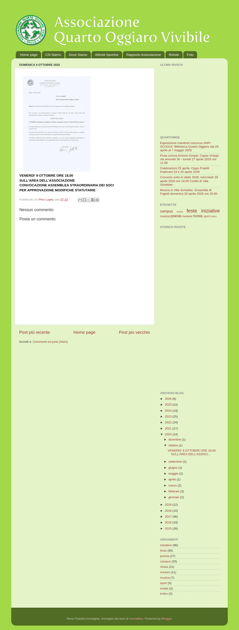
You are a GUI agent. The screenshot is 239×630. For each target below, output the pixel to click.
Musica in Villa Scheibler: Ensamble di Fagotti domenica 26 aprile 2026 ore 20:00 (188, 191)
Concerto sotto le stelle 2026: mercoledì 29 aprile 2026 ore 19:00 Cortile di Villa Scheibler (189, 181)
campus (166, 211)
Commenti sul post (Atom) (50, 341)
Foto (190, 55)
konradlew (136, 618)
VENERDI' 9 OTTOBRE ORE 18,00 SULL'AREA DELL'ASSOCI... (192, 452)
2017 (168, 516)
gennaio (174, 497)
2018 (168, 510)
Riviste (174, 55)
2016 (168, 522)
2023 (168, 416)
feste (191, 211)
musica (165, 216)
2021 (168, 428)
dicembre (175, 439)
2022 (168, 422)
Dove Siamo (78, 55)
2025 (168, 404)
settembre (175, 461)
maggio (173, 473)
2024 (168, 410)
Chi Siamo (53, 55)
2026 (168, 398)
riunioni (187, 216)
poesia (176, 216)
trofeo (213, 216)
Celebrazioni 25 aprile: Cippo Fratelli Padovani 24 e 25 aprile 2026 (184, 170)
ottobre (173, 445)
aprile (172, 479)
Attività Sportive (106, 55)
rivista (197, 216)
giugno (173, 467)
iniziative (210, 211)
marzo (173, 485)
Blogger (166, 618)
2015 (168, 528)
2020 (168, 434)
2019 (168, 504)
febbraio (174, 491)
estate (180, 211)
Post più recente (34, 332)
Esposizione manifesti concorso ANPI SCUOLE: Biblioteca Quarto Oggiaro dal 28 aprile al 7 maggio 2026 (189, 146)
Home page (29, 55)
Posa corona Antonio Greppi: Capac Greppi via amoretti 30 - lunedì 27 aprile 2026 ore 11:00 (189, 159)
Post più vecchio (134, 332)
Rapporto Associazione (143, 55)
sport (207, 216)
